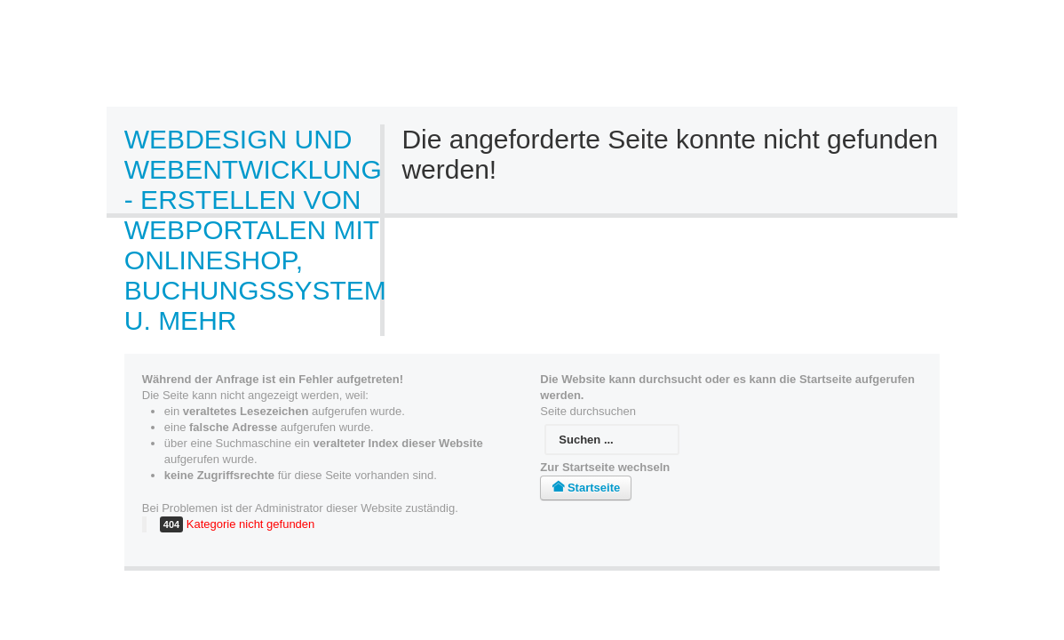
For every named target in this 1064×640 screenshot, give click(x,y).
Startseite (586, 487)
